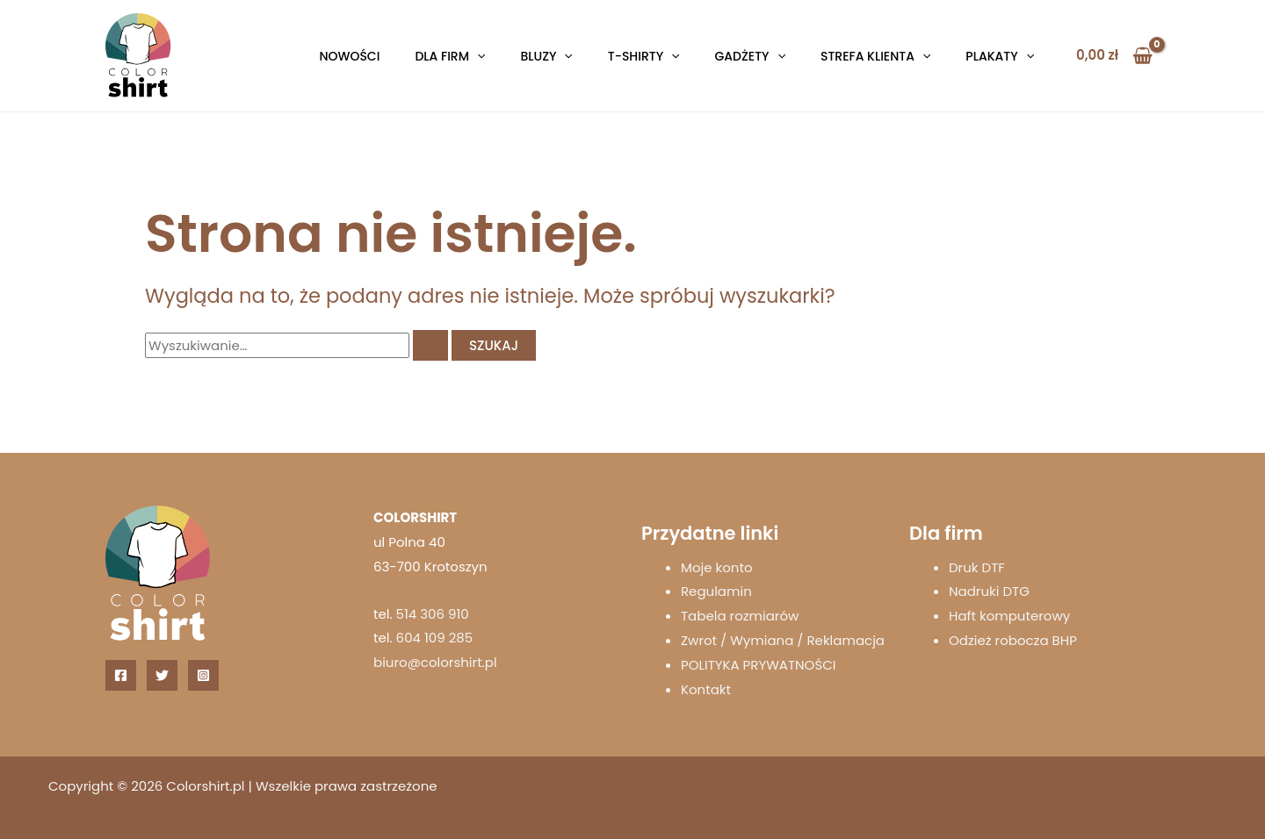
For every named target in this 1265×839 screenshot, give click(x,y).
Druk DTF (977, 567)
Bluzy (546, 56)
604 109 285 (434, 637)
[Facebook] (120, 675)
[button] (477, 56)
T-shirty (644, 56)
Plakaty (999, 56)
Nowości (349, 56)
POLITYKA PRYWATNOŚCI (758, 665)
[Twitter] (162, 675)
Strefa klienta (875, 56)
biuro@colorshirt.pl (435, 662)
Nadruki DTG (989, 591)
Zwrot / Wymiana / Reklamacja (783, 640)
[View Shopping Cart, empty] (1114, 55)
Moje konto (717, 567)
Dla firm (450, 56)
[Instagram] (203, 675)
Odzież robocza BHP (1013, 640)
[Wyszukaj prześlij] (430, 345)
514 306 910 (432, 614)
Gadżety (750, 56)
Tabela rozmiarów (740, 615)
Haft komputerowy (1009, 615)
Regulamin (716, 591)
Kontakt (706, 689)
